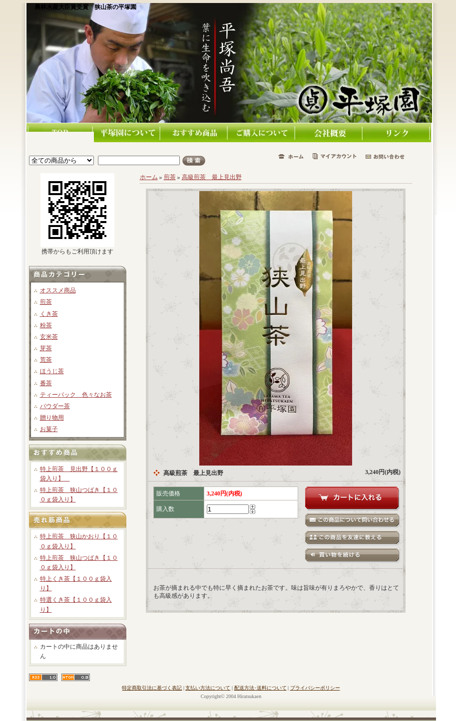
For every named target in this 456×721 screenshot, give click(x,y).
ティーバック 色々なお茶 (76, 394)
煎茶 (46, 301)
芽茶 (46, 348)
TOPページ (60, 127)
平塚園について (127, 132)
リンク (397, 132)
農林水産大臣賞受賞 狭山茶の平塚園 (85, 6)
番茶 (46, 383)
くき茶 (49, 313)
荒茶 (46, 359)
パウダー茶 (55, 406)
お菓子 (49, 429)
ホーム (149, 177)
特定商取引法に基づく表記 (152, 688)
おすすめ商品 (195, 132)
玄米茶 (49, 336)
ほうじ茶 (52, 371)
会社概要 (330, 132)
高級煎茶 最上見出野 (212, 177)
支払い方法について (207, 688)
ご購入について (262, 132)
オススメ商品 (58, 290)
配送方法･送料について (260, 688)
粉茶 (46, 325)
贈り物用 (52, 417)
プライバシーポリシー (315, 688)
